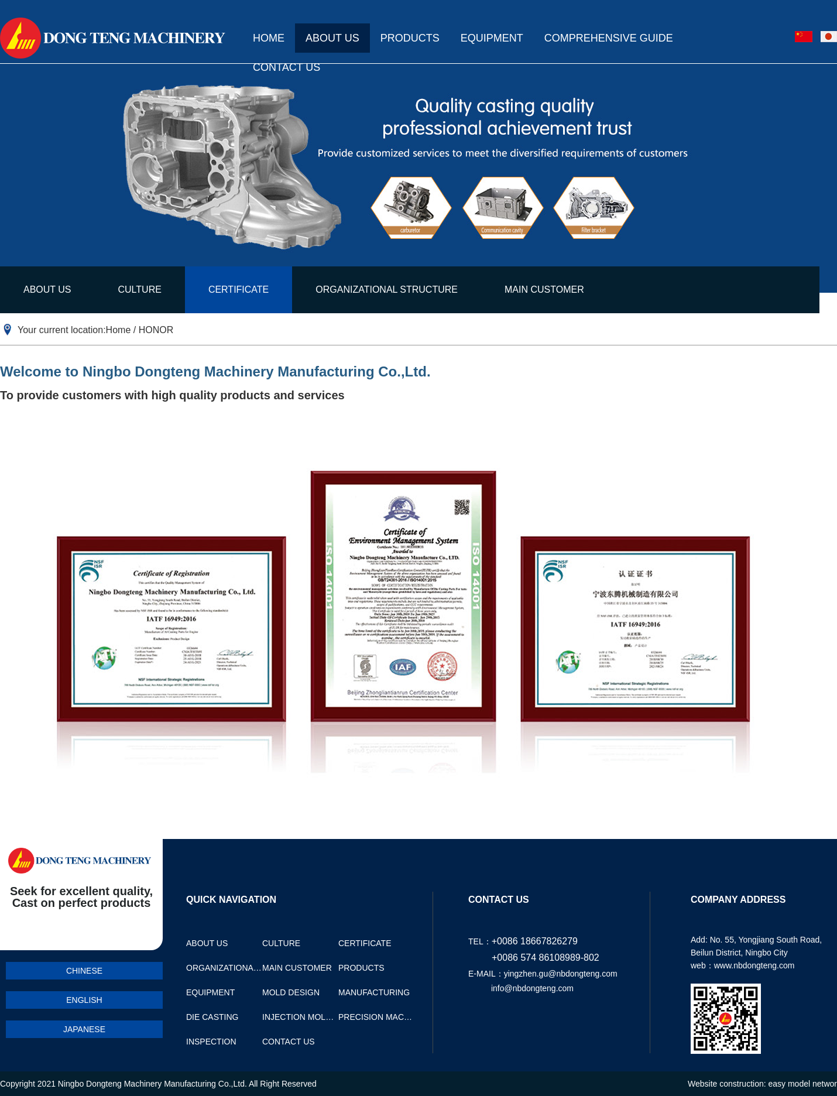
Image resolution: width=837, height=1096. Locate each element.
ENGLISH (84, 1000)
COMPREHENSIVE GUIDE (608, 38)
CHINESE (84, 970)
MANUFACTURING (374, 992)
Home (118, 330)
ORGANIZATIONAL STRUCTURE (386, 289)
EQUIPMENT (492, 38)
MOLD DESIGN (291, 992)
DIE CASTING (212, 1017)
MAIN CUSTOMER (544, 289)
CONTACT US (286, 67)
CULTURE (140, 289)
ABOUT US (332, 38)
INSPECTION (211, 1041)
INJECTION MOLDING (300, 1017)
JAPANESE (84, 1029)
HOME (268, 38)
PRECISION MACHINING (376, 1017)
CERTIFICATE (238, 289)
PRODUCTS (410, 38)
